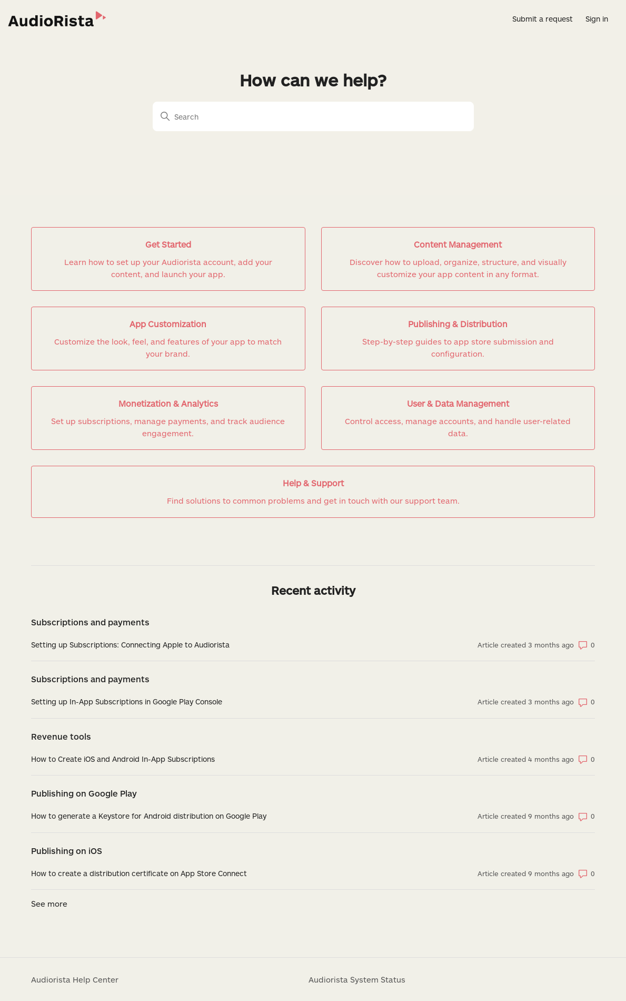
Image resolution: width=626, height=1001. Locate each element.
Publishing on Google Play (84, 793)
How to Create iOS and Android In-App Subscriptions (123, 758)
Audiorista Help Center (74, 979)
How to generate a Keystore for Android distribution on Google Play (148, 815)
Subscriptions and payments (90, 622)
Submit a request (542, 18)
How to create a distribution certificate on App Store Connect (139, 873)
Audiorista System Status (357, 979)
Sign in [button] (596, 18)
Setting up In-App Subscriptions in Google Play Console (126, 701)
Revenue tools (61, 736)
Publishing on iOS (66, 851)
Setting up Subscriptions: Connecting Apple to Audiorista (130, 644)
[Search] (313, 116)
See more (49, 903)
